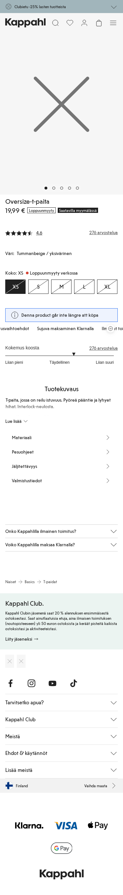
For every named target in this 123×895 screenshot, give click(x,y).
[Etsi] (55, 23)
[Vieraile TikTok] (73, 683)
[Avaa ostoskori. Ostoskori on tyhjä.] (99, 23)
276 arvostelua (103, 348)
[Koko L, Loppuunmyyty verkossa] (84, 287)
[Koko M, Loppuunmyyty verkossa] (61, 287)
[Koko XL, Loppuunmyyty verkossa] (107, 287)
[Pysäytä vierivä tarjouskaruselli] (110, 328)
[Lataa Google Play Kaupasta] (21, 661)
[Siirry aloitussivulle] (25, 22)
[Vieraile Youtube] (52, 683)
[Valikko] (113, 23)
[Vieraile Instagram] (31, 683)
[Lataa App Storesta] (9, 661)
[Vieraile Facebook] (10, 683)
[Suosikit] (70, 23)
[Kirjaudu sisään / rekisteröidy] (84, 23)
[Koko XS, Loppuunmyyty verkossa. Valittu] (15, 287)
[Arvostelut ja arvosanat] (61, 232)
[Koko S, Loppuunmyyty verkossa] (38, 287)
